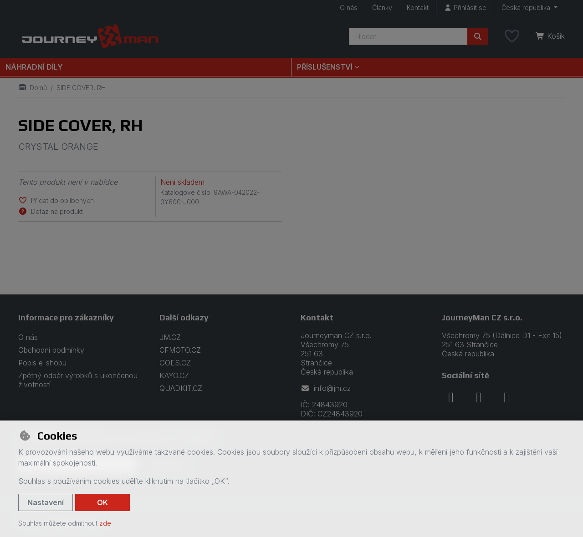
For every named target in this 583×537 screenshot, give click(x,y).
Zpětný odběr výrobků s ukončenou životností (78, 380)
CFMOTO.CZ (180, 350)
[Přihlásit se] (465, 7)
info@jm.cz (326, 388)
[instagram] (479, 397)
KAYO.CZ (174, 375)
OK (102, 502)
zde (105, 523)
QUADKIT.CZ (180, 388)
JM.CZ (170, 337)
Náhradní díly (34, 66)
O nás (349, 7)
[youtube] (506, 397)
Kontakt (418, 7)
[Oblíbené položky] (512, 36)
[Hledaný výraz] (408, 36)
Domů (32, 87)
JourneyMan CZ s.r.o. (482, 317)
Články (382, 7)
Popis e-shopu (42, 362)
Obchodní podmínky (51, 350)
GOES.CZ (175, 362)
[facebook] (451, 397)
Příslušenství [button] (325, 66)
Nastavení (45, 502)
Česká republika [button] (526, 7)
